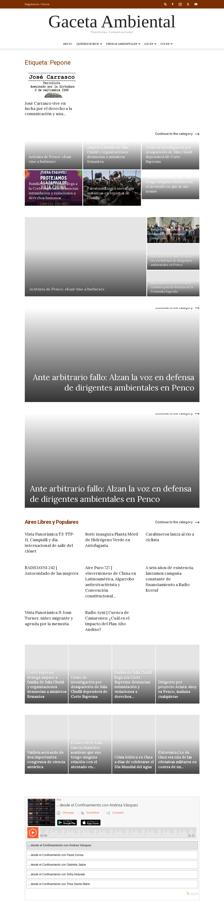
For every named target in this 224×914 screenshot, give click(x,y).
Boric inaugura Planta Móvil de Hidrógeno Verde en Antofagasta (111, 540)
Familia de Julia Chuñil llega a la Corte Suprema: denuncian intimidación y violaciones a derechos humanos (53, 190)
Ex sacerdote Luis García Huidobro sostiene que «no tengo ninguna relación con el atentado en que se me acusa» (169, 181)
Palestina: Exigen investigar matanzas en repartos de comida (110, 193)
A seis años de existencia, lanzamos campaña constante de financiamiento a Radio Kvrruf (170, 579)
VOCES (166, 44)
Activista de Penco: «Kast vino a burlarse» (50, 159)
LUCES (150, 44)
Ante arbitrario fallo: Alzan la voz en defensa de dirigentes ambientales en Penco (113, 382)
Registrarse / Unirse (37, 4)
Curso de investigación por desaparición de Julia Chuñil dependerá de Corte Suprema (169, 154)
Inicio (67, 44)
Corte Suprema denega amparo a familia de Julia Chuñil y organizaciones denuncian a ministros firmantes (107, 152)
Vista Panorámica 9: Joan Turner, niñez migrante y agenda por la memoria (49, 618)
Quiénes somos (89, 44)
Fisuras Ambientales (123, 44)
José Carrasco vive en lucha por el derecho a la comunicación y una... (48, 108)
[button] (165, 4)
